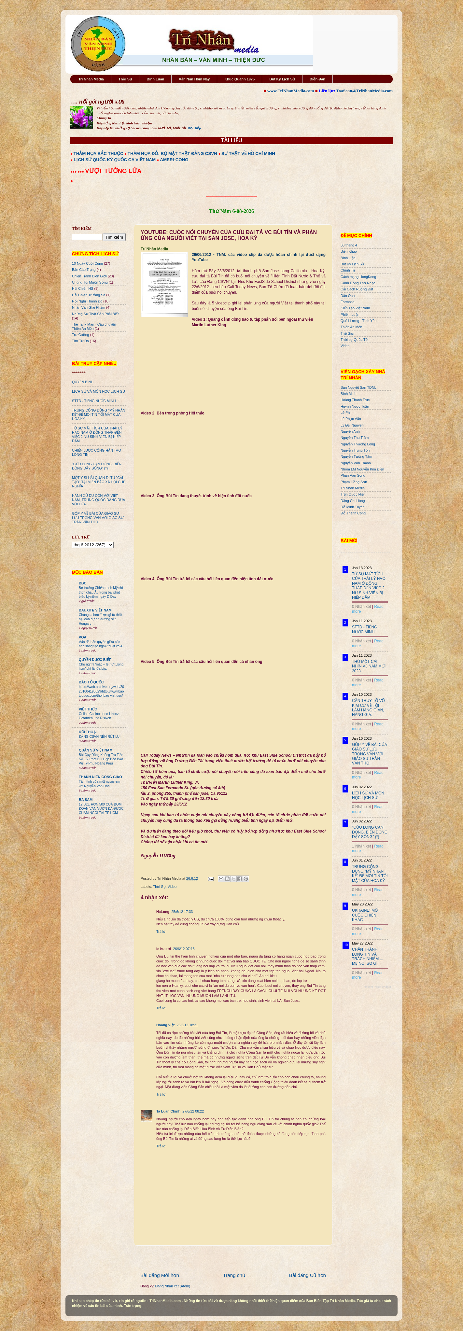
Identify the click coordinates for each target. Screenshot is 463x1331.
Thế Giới (347, 333)
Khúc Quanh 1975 (239, 79)
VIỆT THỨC (88, 709)
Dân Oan (348, 296)
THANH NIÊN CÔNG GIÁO (100, 777)
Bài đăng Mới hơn (159, 1275)
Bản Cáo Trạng (84, 270)
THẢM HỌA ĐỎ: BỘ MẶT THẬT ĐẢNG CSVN (172, 153)
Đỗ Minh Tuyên (353, 507)
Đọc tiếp (194, 128)
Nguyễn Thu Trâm (355, 438)
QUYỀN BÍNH (82, 382)
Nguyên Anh (350, 431)
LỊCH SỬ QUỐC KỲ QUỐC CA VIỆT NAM (115, 159)
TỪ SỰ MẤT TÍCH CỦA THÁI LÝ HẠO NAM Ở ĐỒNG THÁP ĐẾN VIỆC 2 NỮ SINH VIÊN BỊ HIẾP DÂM (97, 434)
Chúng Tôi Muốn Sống (90, 282)
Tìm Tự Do (80, 341)
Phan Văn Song (353, 475)
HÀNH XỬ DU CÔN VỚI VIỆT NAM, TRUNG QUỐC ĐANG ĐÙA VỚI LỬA (98, 500)
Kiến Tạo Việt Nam (355, 308)
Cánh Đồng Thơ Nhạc (358, 283)
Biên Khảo (349, 251)
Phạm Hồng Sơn (354, 482)
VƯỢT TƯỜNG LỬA (113, 170)
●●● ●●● (77, 172)
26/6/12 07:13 (184, 949)
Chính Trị (348, 270)
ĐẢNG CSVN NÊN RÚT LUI (99, 736)
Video (172, 887)
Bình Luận (155, 79)
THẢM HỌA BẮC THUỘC (98, 153)
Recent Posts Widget (377, 986)
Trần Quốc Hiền (353, 494)
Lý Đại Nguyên (352, 425)
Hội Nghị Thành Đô (87, 301)
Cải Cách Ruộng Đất (357, 289)
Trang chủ (234, 1275)
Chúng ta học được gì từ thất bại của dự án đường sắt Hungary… (100, 619)
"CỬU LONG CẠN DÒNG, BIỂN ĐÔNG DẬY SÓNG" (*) (96, 466)
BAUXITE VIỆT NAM (95, 610)
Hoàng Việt (165, 1025)
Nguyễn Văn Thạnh (356, 463)
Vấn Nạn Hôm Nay (194, 79)
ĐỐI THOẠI (88, 732)
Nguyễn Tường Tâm (356, 456)
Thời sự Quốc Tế (354, 340)
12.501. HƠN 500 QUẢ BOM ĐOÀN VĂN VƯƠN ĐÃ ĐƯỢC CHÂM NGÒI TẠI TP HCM (101, 809)
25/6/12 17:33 (182, 912)
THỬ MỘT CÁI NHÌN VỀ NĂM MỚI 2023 (369, 666)
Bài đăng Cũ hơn (307, 1275)
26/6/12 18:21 (187, 1025)
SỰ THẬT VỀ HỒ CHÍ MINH (248, 153)
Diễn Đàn (317, 79)
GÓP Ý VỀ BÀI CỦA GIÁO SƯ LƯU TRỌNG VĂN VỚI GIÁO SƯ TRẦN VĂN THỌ (97, 517)
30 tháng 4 (349, 245)
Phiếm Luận (350, 314)
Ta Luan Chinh (168, 1111)
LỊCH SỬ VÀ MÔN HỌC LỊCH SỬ (98, 391)
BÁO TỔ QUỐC (91, 682)
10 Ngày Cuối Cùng (87, 263)
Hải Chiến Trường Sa (88, 295)
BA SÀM (85, 800)
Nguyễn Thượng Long (358, 444)
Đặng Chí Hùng (353, 501)
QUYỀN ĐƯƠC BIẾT (95, 660)
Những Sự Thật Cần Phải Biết (95, 314)
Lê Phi (346, 412)
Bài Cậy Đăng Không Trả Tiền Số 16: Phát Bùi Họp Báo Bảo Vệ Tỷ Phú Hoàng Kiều (101, 759)
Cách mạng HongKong (358, 277)
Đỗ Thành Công (353, 513)
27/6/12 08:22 (193, 1111)
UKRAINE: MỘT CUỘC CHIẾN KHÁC (366, 915)
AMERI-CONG (174, 159)
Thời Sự (125, 79)
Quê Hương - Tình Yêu (358, 321)
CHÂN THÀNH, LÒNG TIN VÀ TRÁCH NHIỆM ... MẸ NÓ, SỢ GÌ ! (367, 956)
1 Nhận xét (361, 846)
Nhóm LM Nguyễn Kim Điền (362, 469)
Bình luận (348, 258)
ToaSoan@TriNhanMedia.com (364, 90)
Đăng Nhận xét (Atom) (172, 1286)
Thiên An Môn (351, 327)
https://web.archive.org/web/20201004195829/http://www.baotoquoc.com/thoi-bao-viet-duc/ (101, 691)
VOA (82, 637)
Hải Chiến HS (82, 288)
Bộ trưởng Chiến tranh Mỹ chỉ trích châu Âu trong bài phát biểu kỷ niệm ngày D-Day (101, 592)
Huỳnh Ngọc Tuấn (355, 406)
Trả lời (161, 931)
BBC (82, 583)
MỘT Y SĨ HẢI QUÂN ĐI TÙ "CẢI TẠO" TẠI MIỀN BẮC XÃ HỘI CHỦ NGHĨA (99, 482)
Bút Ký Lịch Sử (282, 79)
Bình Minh (349, 394)
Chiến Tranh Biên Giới (89, 276)
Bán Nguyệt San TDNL (358, 387)
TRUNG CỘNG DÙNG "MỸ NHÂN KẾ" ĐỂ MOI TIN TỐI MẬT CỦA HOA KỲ (98, 414)
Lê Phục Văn (351, 419)
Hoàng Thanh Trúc (355, 400)
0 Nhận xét (361, 606)
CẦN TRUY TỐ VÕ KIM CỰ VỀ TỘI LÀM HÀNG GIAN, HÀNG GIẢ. (368, 707)
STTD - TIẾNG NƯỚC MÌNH (94, 401)
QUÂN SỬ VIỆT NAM (95, 750)
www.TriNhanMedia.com (290, 90)
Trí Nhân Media (91, 79)
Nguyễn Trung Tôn (355, 450)
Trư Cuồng (80, 335)
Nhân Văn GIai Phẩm (88, 307)
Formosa (348, 302)
